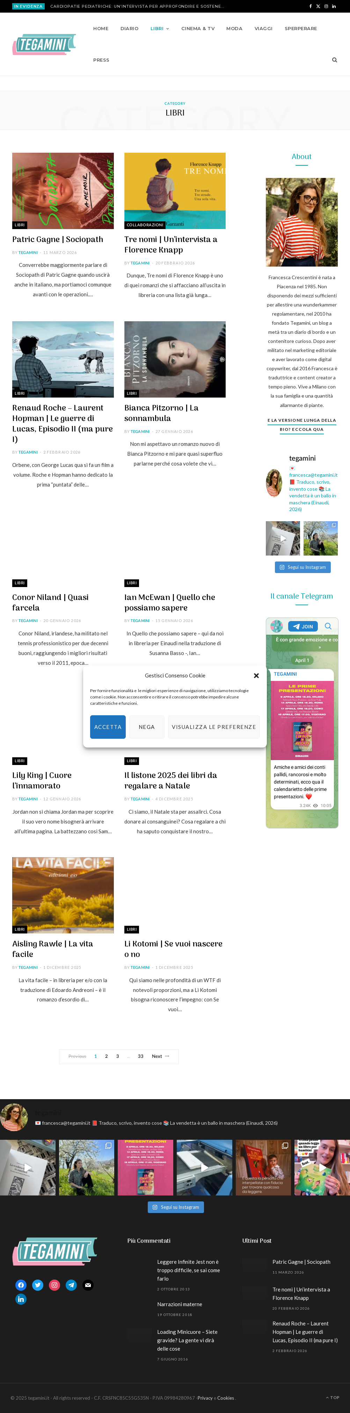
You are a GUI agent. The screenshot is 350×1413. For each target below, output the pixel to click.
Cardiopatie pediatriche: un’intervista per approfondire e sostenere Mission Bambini (139, 6)
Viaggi (264, 28)
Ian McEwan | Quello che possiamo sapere (169, 603)
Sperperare (301, 28)
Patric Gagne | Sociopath (57, 240)
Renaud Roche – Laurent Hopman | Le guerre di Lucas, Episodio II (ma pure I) (62, 424)
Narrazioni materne (179, 1304)
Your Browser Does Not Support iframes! (302, 723)
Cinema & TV (197, 28)
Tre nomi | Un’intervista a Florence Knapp (171, 245)
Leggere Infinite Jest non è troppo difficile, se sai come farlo (188, 1270)
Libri (157, 28)
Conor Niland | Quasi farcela (50, 603)
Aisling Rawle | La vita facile (52, 949)
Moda (234, 28)
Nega (147, 727)
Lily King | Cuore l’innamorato (42, 781)
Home (100, 28)
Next (161, 1056)
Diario (130, 28)
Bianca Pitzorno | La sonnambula (161, 414)
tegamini (28, 253)
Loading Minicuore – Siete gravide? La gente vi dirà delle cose (187, 1340)
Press (101, 60)
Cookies (225, 1398)
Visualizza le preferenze (214, 727)
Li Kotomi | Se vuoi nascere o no (173, 949)
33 (141, 1056)
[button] (256, 675)
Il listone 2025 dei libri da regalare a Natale (170, 781)
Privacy (205, 1398)
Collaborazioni (145, 225)
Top (333, 1397)
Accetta (108, 727)
